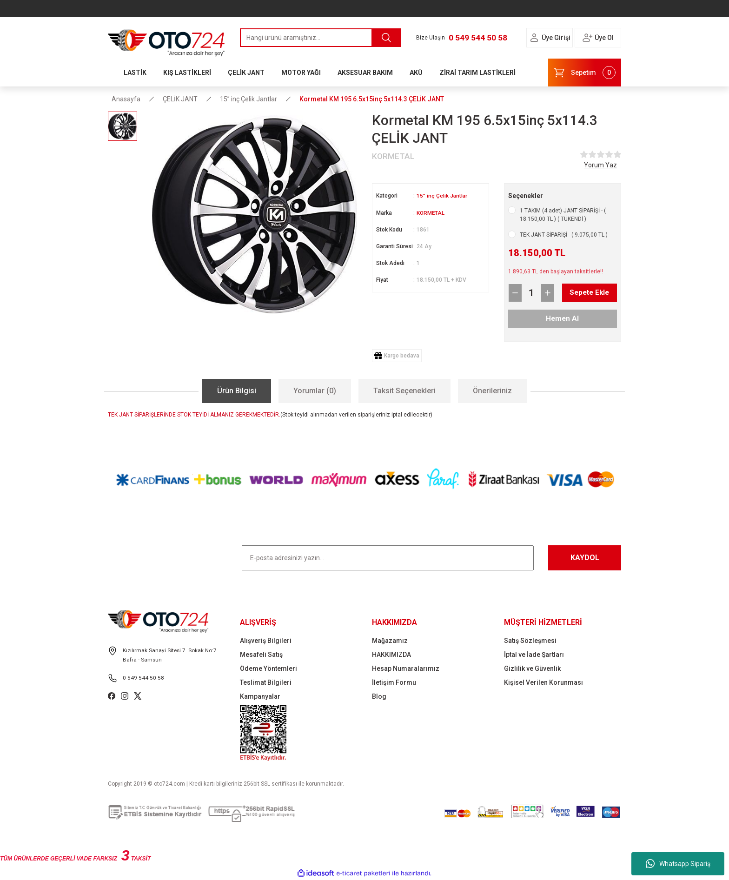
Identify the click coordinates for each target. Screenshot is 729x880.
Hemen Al (562, 318)
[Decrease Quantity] (515, 293)
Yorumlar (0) (314, 390)
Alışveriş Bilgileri (266, 640)
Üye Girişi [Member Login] (556, 37)
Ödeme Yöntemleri (268, 668)
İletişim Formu (394, 682)
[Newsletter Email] (388, 557)
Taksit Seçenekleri (404, 390)
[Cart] (584, 72)
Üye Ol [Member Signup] (604, 37)
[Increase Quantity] (547, 293)
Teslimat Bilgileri (266, 682)
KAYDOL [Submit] (584, 557)
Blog (379, 696)
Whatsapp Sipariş (678, 864)
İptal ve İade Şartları (534, 654)
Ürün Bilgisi (236, 390)
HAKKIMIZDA (391, 654)
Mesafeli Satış (261, 654)
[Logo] (166, 40)
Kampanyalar (260, 696)
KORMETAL (431, 212)
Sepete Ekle (582, 293)
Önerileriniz (492, 390)
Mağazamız (390, 640)
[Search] (320, 37)
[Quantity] (531, 293)
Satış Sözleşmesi (530, 640)
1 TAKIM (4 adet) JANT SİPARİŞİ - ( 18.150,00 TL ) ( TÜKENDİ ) (563, 214)
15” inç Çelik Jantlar (442, 195)
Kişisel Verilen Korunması (543, 682)
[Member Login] (534, 37)
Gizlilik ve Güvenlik (532, 668)
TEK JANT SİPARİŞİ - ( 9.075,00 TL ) (564, 235)
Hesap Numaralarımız (405, 668)
